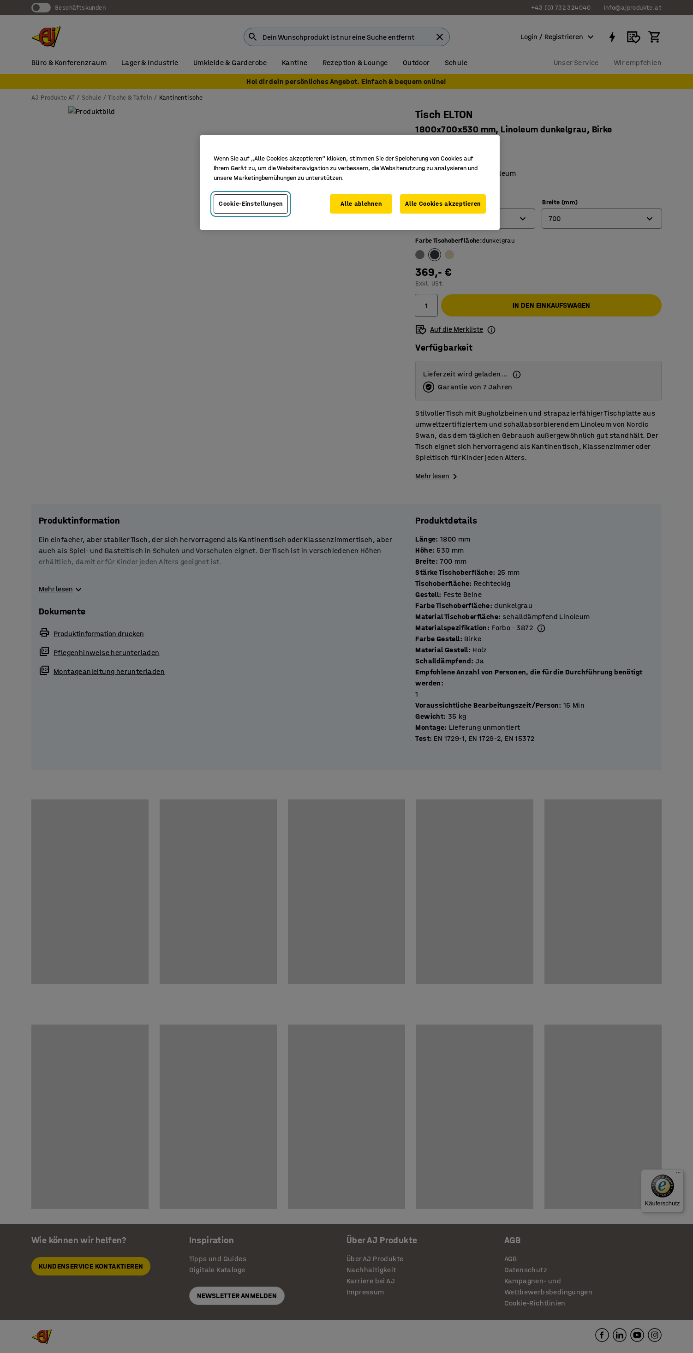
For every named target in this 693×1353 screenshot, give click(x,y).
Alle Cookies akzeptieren (443, 204)
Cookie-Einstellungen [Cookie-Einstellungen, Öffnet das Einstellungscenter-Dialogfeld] (251, 204)
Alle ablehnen (361, 204)
